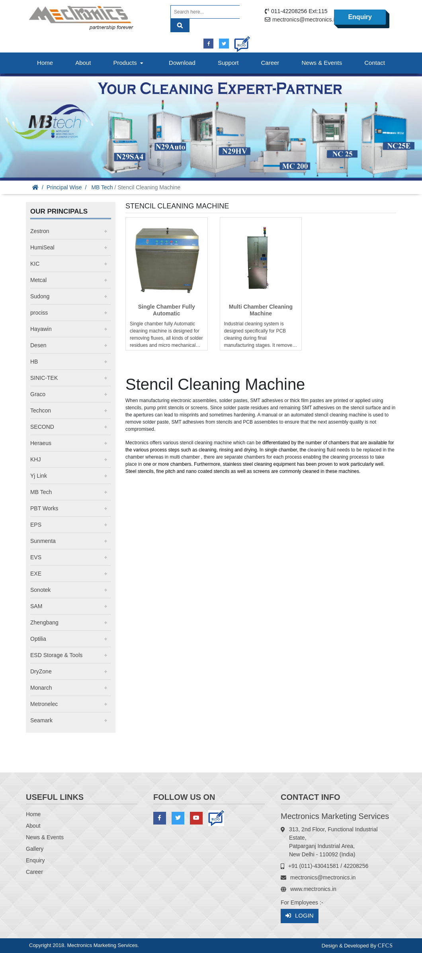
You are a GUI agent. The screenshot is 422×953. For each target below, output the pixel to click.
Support (228, 62)
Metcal (38, 280)
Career (270, 62)
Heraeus (40, 443)
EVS (35, 557)
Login (299, 915)
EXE (35, 573)
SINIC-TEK (44, 378)
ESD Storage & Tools (56, 655)
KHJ (35, 459)
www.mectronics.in (313, 889)
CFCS (385, 946)
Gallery (34, 849)
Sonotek (40, 590)
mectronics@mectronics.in (305, 19)
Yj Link (38, 476)
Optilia (38, 639)
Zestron (39, 231)
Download (182, 62)
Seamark (41, 720)
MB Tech (102, 187)
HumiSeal (42, 247)
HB (34, 361)
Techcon (40, 410)
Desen (38, 345)
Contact (374, 62)
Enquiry (360, 17)
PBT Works (44, 508)
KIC (34, 264)
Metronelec (44, 704)
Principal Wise (64, 187)
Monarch (41, 688)
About (83, 62)
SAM (36, 606)
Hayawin (41, 329)
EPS (35, 524)
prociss (39, 312)
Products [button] (129, 62)
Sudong (39, 296)
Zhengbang (44, 622)
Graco (37, 394)
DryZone (41, 671)
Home (45, 62)
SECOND (42, 427)
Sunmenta (43, 541)
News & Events (321, 62)
